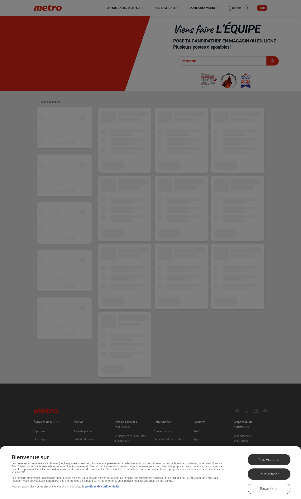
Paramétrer (269, 488)
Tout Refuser (269, 474)
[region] (150, 472)
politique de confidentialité (102, 486)
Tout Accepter (269, 459)
